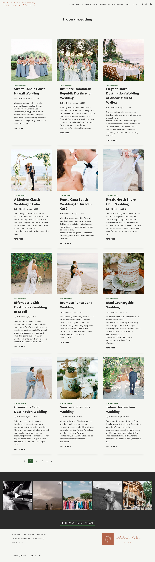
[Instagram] (146, 4)
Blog (127, 4)
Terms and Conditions (21, 538)
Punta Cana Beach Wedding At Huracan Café (76, 204)
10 (51, 461)
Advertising (16, 534)
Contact (135, 4)
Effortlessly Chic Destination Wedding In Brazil (30, 307)
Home (71, 4)
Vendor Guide (91, 4)
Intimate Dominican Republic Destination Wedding (76, 93)
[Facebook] (142, 4)
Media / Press (17, 542)
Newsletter (41, 534)
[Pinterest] (150, 4)
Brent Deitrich (20, 98)
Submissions (104, 4)
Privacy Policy (38, 538)
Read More (19, 128)
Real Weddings (20, 85)
